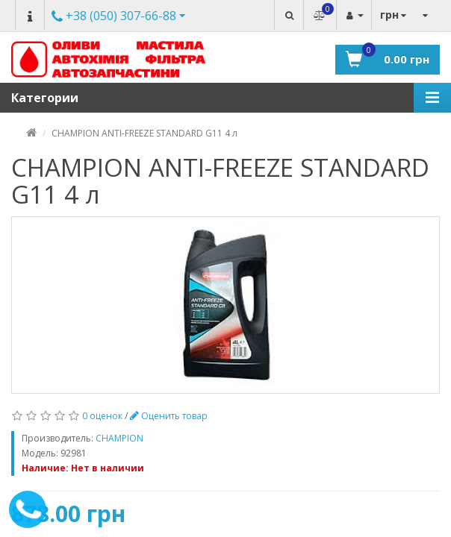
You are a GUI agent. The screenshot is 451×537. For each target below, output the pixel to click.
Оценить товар (169, 415)
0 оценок (102, 415)
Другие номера (114, 15)
